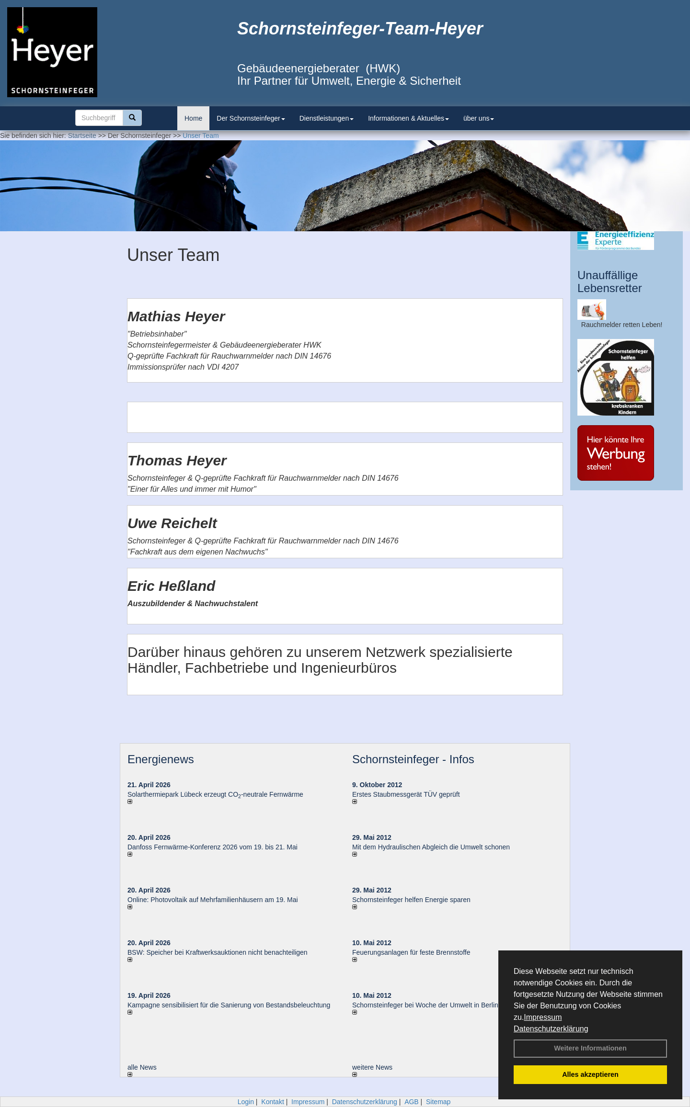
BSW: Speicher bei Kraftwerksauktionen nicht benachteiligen (217, 952)
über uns (478, 118)
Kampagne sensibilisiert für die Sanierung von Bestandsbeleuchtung (228, 1005)
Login (246, 1102)
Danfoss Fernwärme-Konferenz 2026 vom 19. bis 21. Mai (212, 847)
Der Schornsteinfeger (251, 118)
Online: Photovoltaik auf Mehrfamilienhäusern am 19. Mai (212, 900)
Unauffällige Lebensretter (609, 281)
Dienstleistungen (326, 118)
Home (193, 118)
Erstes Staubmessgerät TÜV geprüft (406, 794)
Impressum (543, 1017)
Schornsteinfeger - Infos (413, 759)
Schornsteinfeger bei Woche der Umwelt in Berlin (425, 1005)
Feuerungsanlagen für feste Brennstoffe (411, 952)
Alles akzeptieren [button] (590, 1074)
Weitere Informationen (590, 1048)
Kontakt (272, 1102)
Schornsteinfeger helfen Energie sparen (411, 900)
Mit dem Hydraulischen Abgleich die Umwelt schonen (431, 847)
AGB (411, 1102)
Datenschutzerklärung (551, 1029)
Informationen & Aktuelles (408, 118)
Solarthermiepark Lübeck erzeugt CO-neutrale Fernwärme (215, 794)
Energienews (160, 759)
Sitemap (438, 1102)
